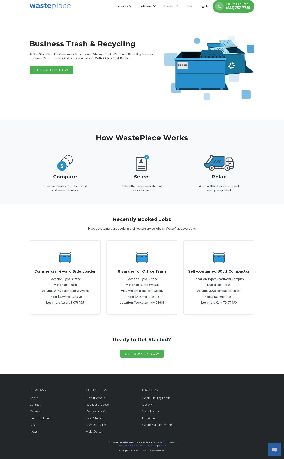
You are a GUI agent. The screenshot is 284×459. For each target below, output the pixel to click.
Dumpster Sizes (96, 424)
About (34, 398)
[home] (50, 6)
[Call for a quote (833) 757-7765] (233, 6)
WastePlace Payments (157, 424)
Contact (35, 404)
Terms (146, 445)
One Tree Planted (41, 418)
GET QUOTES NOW (51, 70)
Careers (35, 411)
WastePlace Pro (97, 411)
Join (189, 6)
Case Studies (94, 418)
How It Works (95, 398)
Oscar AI (148, 404)
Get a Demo (150, 411)
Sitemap (162, 445)
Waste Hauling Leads (156, 398)
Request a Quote (97, 404)
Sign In (204, 6)
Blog (33, 424)
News (34, 431)
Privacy (153, 445)
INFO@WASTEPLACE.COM (130, 445)
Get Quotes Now (142, 353)
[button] (124, 6)
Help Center (94, 431)
